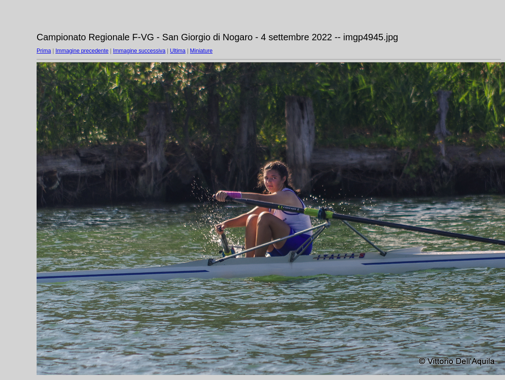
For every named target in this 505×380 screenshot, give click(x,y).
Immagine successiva (139, 51)
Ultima (178, 51)
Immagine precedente (81, 51)
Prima (44, 51)
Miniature (201, 51)
